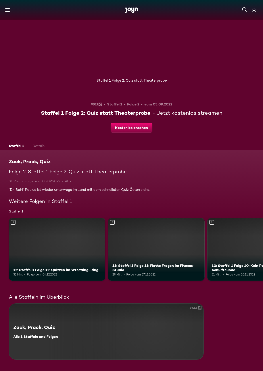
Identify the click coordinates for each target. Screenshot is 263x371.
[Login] (254, 10)
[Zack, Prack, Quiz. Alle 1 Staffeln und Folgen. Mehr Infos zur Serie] (106, 331)
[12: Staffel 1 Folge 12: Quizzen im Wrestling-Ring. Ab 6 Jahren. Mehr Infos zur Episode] (57, 249)
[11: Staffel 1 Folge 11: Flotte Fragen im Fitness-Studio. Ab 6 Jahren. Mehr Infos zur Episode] (156, 249)
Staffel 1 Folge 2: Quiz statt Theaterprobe (131, 80)
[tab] (16, 146)
